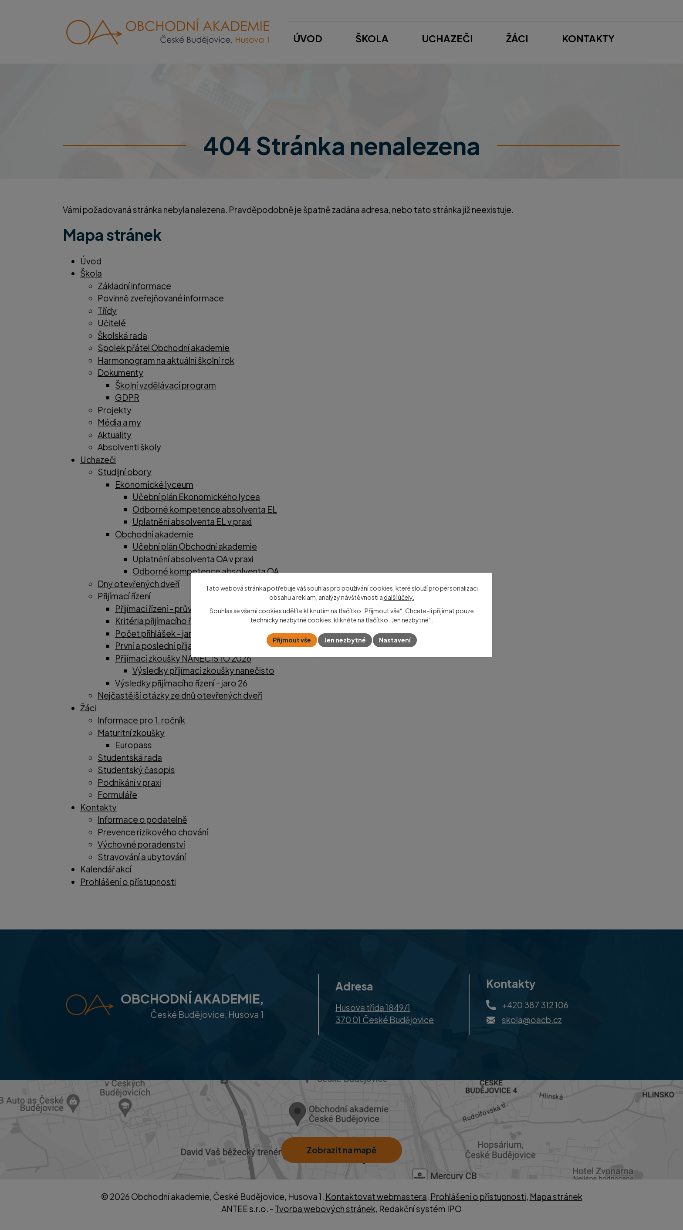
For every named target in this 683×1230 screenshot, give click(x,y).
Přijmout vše (292, 640)
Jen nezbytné (345, 640)
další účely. (399, 597)
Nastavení (395, 640)
